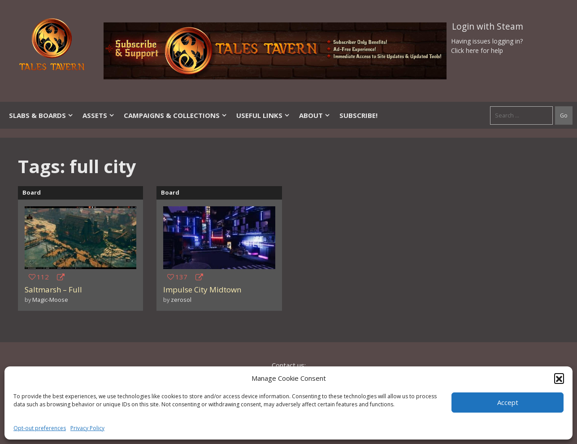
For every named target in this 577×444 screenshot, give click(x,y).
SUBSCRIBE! (358, 115)
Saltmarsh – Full (53, 289)
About (314, 115)
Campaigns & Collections (175, 115)
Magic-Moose (50, 300)
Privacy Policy (87, 428)
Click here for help (477, 50)
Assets (98, 115)
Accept (507, 402)
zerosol (181, 300)
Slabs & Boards (41, 115)
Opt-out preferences (39, 428)
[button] (559, 378)
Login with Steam (487, 26)
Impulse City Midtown (202, 289)
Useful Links (263, 115)
